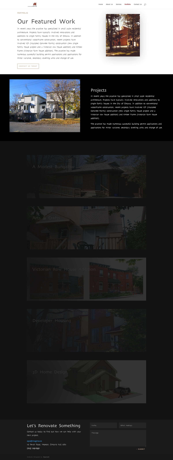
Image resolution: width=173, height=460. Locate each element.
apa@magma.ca (34, 441)
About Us (109, 4)
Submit (141, 449)
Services (118, 4)
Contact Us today (28, 66)
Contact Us (138, 4)
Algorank (46, 457)
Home (101, 4)
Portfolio (128, 4)
